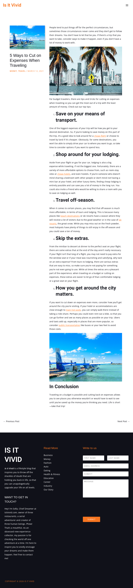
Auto (46, 466)
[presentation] (105, 511)
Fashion (47, 462)
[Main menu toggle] (127, 5)
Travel (22, 71)
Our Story (48, 489)
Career (47, 481)
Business (48, 455)
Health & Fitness (52, 474)
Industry (48, 485)
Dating (47, 470)
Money (13, 71)
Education (49, 478)
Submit (91, 519)
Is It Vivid (12, 5)
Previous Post (11, 421)
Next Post (124, 421)
